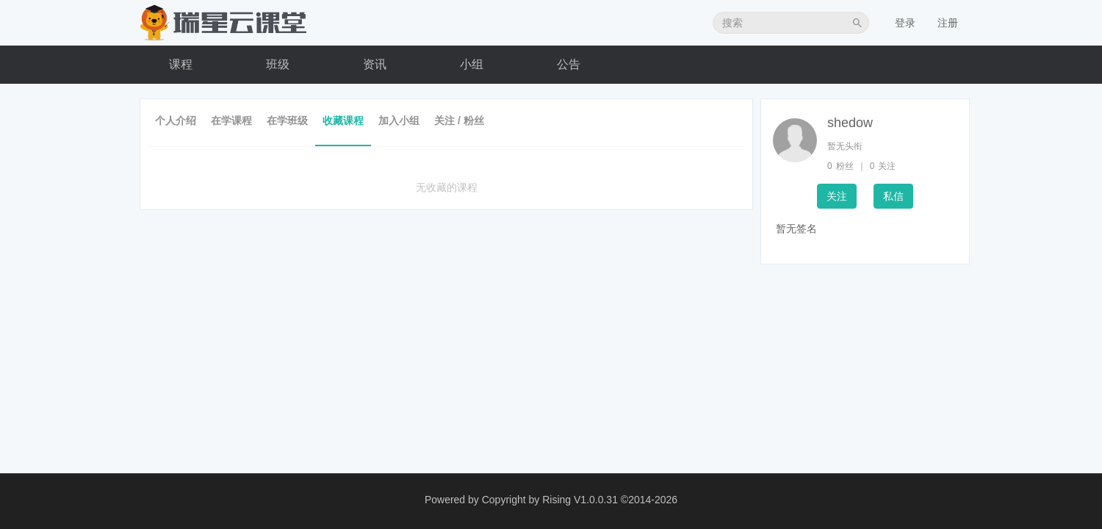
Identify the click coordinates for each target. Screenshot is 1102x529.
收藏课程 (343, 120)
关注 (836, 196)
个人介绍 (175, 120)
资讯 (374, 64)
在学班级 (287, 120)
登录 (905, 23)
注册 (947, 23)
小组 (471, 64)
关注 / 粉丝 (459, 120)
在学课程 (231, 120)
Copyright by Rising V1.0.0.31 (550, 499)
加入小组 (398, 120)
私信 (893, 196)
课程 (180, 64)
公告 (568, 64)
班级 (277, 64)
